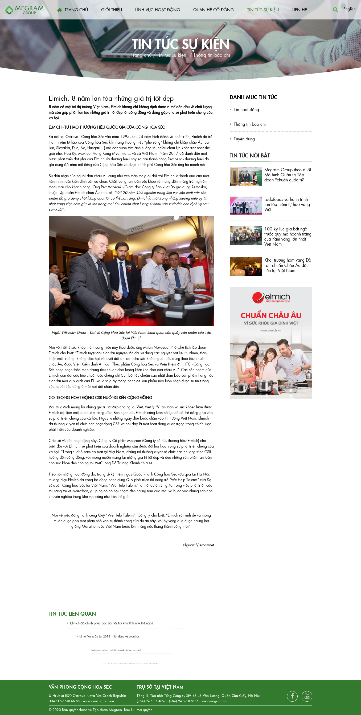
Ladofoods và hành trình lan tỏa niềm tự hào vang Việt (122, 650)
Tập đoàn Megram (107, 709)
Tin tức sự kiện (180, 43)
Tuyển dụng (244, 139)
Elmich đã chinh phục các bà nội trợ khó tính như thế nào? (117, 623)
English (349, 8)
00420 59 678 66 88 (64, 701)
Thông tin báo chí (250, 124)
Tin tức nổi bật (250, 155)
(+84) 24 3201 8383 (183, 701)
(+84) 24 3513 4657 (151, 701)
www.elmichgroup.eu (98, 701)
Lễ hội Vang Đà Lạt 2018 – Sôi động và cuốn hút (118, 636)
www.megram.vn (214, 701)
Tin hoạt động (246, 109)
